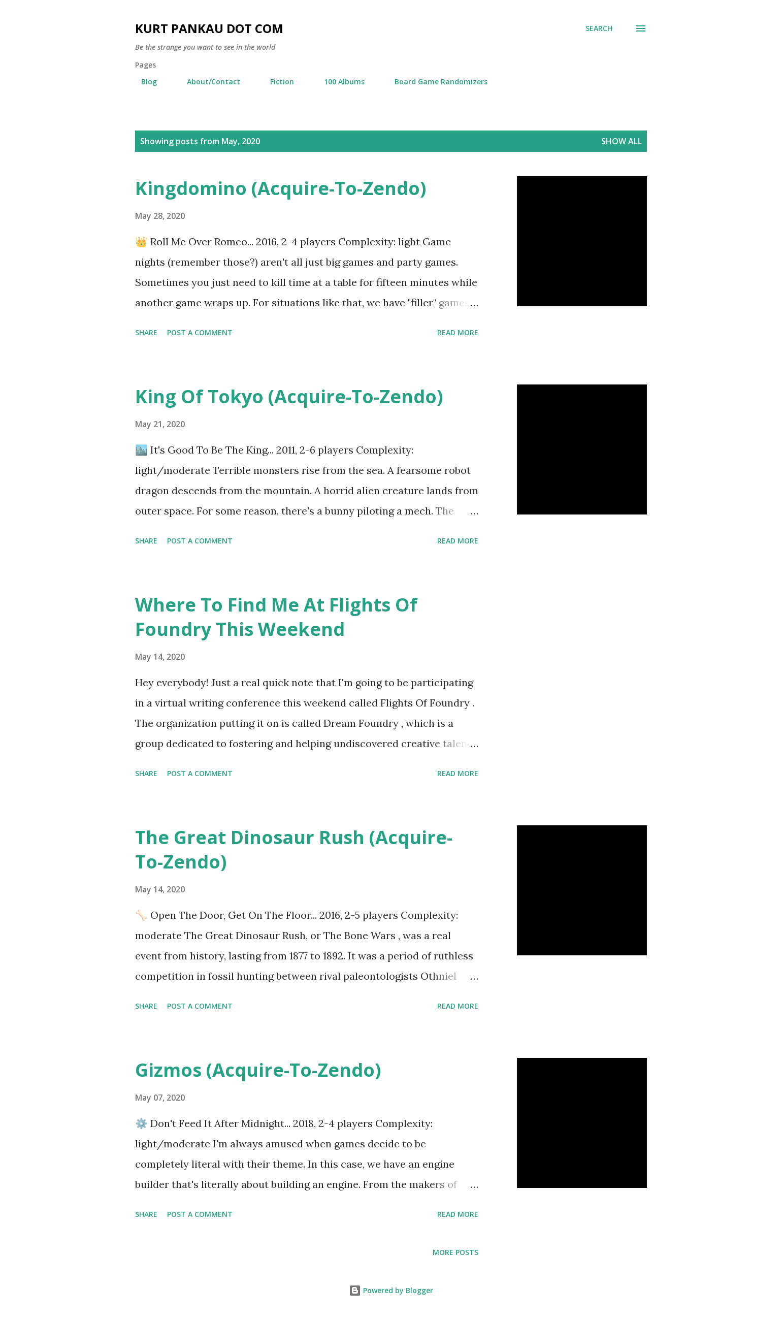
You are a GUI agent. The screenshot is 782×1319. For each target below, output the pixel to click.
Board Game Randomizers (434, 81)
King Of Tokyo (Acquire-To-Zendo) (289, 396)
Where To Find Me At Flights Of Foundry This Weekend (276, 616)
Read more (457, 332)
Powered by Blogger (391, 1290)
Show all (621, 141)
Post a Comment (200, 332)
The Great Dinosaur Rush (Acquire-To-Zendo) (293, 849)
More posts (455, 1252)
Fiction (276, 81)
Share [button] (146, 332)
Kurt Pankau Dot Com (209, 28)
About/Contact (207, 81)
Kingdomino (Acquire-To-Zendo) (280, 188)
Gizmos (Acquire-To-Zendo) (258, 1069)
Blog (143, 81)
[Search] (598, 28)
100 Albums (338, 81)
